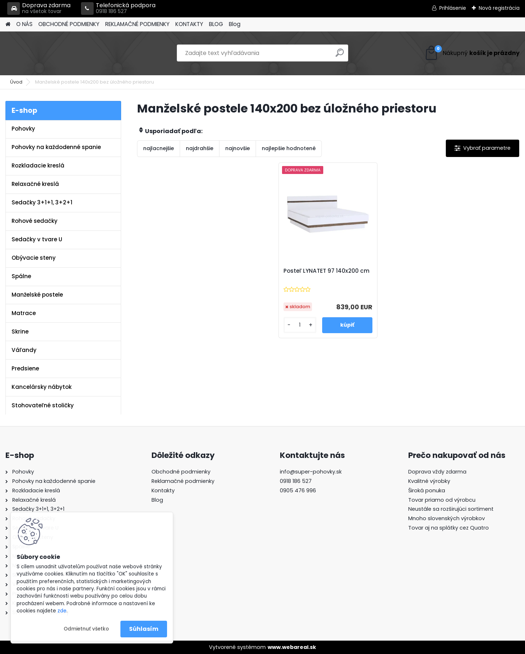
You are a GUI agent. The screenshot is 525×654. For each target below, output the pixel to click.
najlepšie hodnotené (289, 148)
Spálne (21, 276)
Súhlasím (143, 629)
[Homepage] (7, 24)
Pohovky (23, 128)
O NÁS (24, 24)
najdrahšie (199, 148)
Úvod (16, 81)
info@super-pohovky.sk (311, 471)
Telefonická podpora (118, 8)
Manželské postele (37, 294)
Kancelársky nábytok (42, 387)
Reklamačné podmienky (182, 481)
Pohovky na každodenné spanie (56, 147)
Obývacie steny (34, 258)
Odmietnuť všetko (86, 628)
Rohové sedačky (34, 221)
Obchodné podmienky (180, 471)
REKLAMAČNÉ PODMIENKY (137, 24)
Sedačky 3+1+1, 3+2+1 (42, 202)
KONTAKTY (189, 24)
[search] (340, 55)
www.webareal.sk (292, 647)
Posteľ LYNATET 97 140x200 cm (325, 274)
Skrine (20, 331)
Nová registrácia (499, 8)
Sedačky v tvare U (37, 239)
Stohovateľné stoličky (43, 405)
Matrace (24, 313)
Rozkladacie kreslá (38, 165)
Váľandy (24, 350)
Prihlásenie (452, 8)
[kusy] (302, 325)
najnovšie (237, 148)
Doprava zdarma (39, 8)
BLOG (216, 24)
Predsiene (25, 368)
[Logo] (55, 53)
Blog (234, 24)
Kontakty (163, 490)
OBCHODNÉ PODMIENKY (68, 24)
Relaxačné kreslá (35, 184)
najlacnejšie (158, 148)
